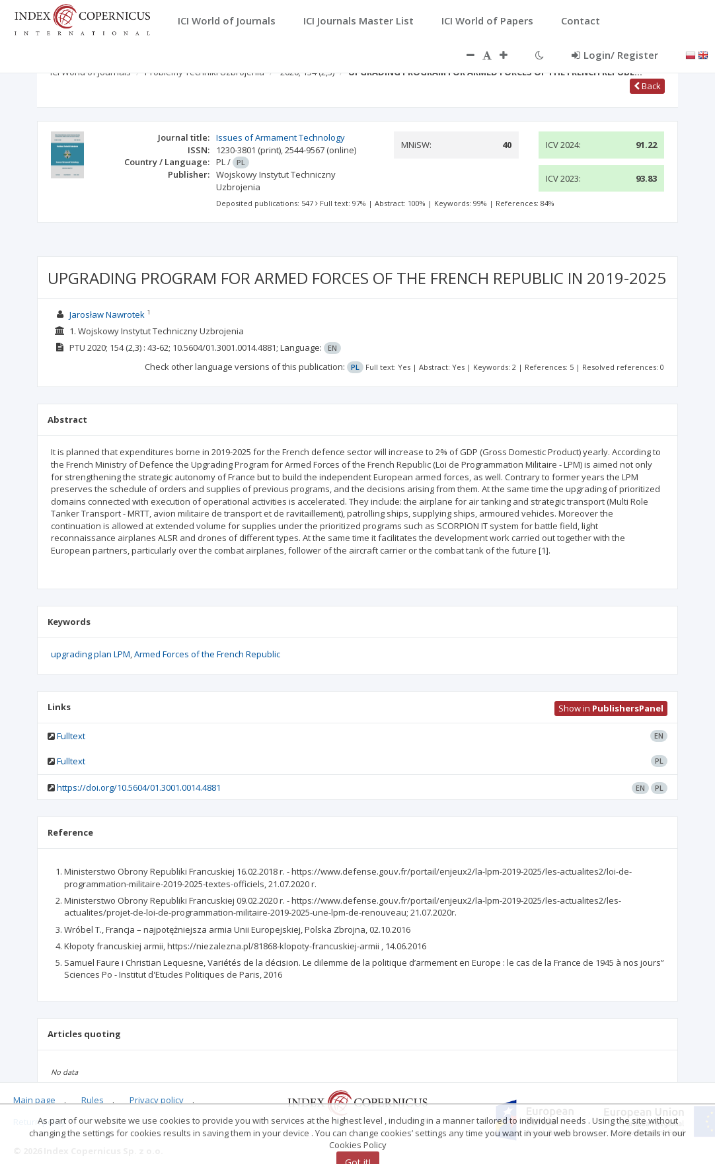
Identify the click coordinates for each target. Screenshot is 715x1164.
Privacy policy (157, 1100)
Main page (34, 1100)
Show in (610, 708)
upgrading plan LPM (90, 654)
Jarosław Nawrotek (107, 314)
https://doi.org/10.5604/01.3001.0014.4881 (139, 787)
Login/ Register (615, 54)
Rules (92, 1100)
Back (647, 86)
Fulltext (71, 736)
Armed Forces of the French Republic (207, 654)
